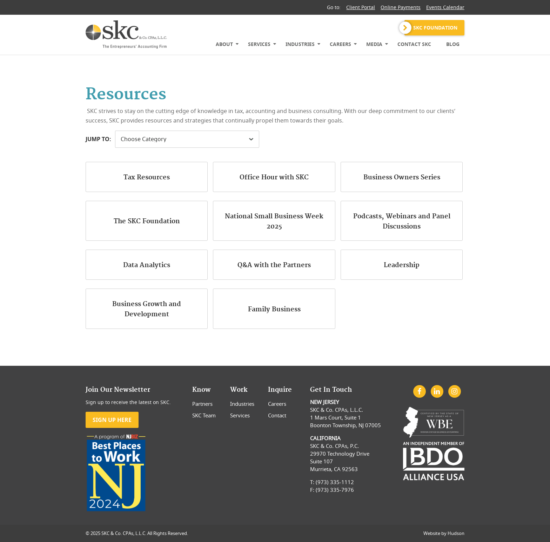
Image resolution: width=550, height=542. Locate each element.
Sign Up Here (112, 420)
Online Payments (401, 7)
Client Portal (360, 7)
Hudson (456, 533)
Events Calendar (445, 7)
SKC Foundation (435, 27)
